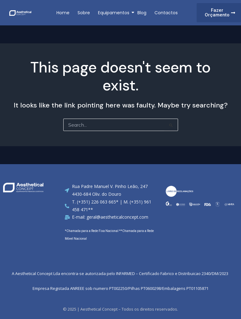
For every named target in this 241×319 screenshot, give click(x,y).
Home (62, 13)
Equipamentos (114, 13)
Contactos (166, 13)
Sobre (84, 13)
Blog (141, 13)
